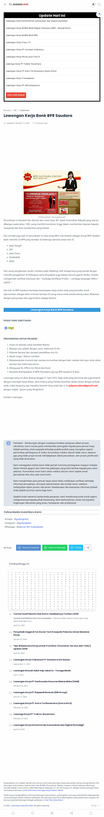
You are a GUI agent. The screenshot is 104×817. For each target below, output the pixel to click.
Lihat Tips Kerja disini (53, 800)
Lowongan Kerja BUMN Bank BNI (22, 35)
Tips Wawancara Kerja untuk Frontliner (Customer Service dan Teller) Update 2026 (52, 647)
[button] (94, 4)
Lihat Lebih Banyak (16, 95)
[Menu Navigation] (5, 4)
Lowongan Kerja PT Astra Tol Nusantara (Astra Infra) (31, 71)
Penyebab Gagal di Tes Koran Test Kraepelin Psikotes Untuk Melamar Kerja (52, 633)
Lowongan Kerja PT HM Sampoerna (23, 85)
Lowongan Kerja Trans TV (18, 42)
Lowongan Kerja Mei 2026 (22, 805)
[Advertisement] (52, 150)
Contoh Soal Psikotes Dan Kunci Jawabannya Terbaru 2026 (46, 613)
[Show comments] (90, 813)
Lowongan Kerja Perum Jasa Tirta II (23, 56)
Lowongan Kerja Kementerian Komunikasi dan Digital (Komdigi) (37, 20)
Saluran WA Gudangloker (30, 526)
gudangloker (22, 519)
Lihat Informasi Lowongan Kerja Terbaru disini (42, 790)
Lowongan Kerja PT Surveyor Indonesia (25, 49)
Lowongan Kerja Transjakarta (20, 78)
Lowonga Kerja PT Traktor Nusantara (23, 63)
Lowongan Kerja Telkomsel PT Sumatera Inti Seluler (42, 659)
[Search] (99, 4)
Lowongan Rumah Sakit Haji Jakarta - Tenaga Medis (42, 670)
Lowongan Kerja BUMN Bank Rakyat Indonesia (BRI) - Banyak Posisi (38, 28)
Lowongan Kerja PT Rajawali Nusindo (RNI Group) (40, 692)
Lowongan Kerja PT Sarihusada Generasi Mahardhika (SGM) (46, 681)
